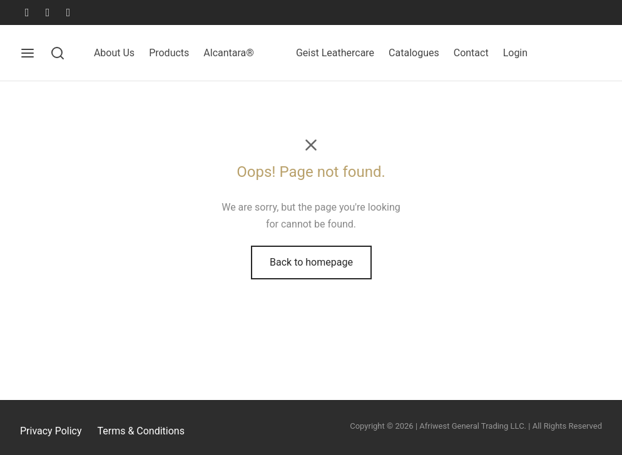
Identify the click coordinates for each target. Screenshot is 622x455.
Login (515, 53)
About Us (114, 53)
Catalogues (414, 53)
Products (169, 53)
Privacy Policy (51, 431)
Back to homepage (311, 262)
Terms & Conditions (141, 431)
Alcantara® (228, 53)
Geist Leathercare (335, 53)
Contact (471, 53)
